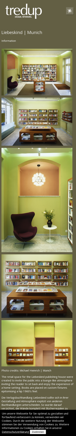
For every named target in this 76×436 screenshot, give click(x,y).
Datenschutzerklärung (15, 431)
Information (8, 40)
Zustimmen (38, 432)
